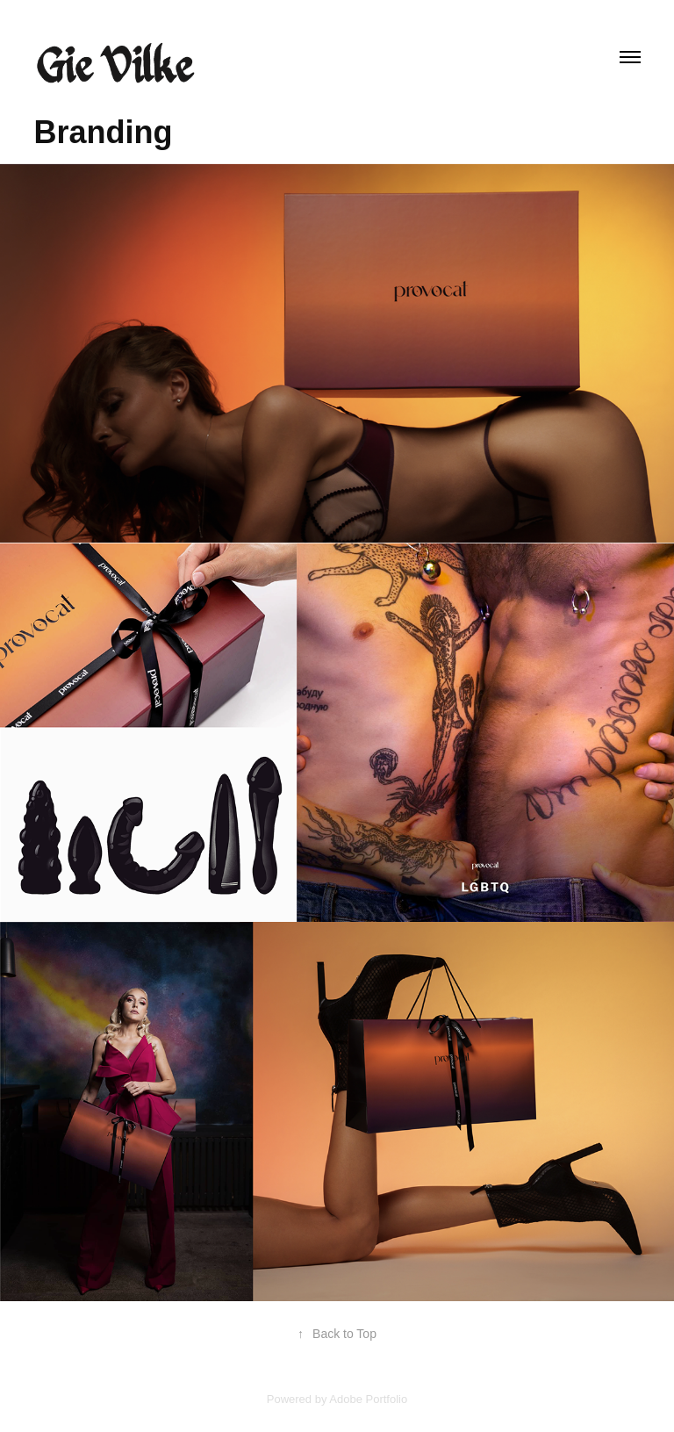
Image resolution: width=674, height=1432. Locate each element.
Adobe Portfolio (368, 1399)
